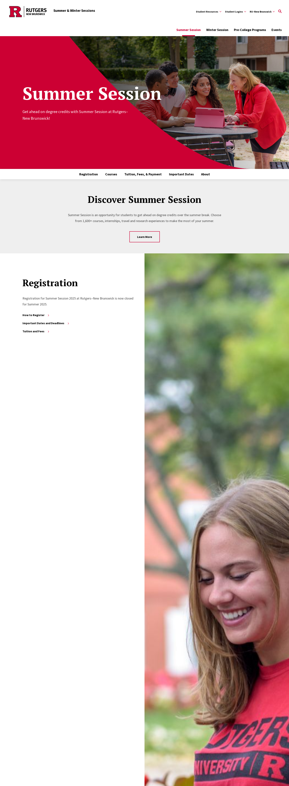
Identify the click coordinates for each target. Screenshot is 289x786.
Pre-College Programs (250, 30)
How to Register (36, 315)
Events (276, 30)
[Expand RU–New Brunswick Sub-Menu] (262, 11)
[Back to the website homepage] (27, 11)
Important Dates (181, 174)
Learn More (144, 237)
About (205, 174)
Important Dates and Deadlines (46, 323)
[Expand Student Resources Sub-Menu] (208, 11)
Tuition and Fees (36, 331)
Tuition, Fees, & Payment (143, 174)
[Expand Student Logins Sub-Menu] (235, 11)
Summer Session (188, 30)
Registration (88, 174)
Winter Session (217, 30)
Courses (111, 174)
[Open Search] (280, 11)
